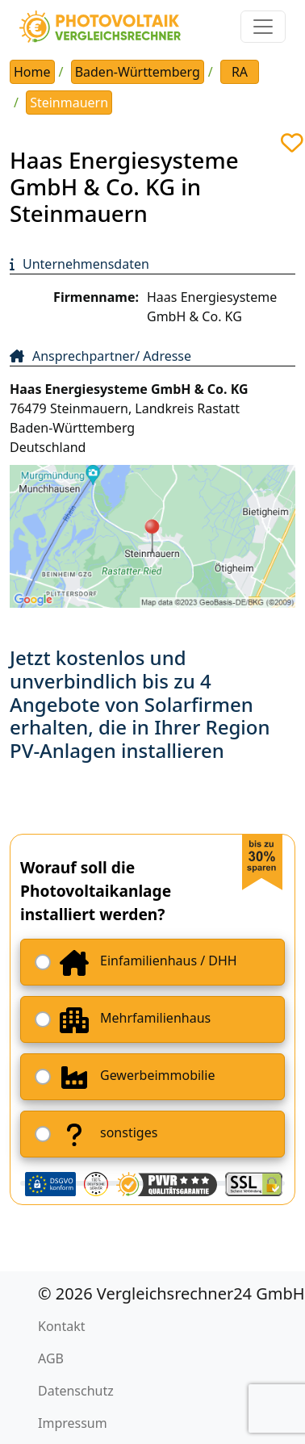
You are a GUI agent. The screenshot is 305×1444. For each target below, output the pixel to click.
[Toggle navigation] (263, 26)
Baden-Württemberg (137, 72)
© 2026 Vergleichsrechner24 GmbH (171, 1293)
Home (32, 72)
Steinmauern (69, 102)
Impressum (72, 1423)
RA (240, 72)
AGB (51, 1358)
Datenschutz (76, 1391)
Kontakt (62, 1326)
